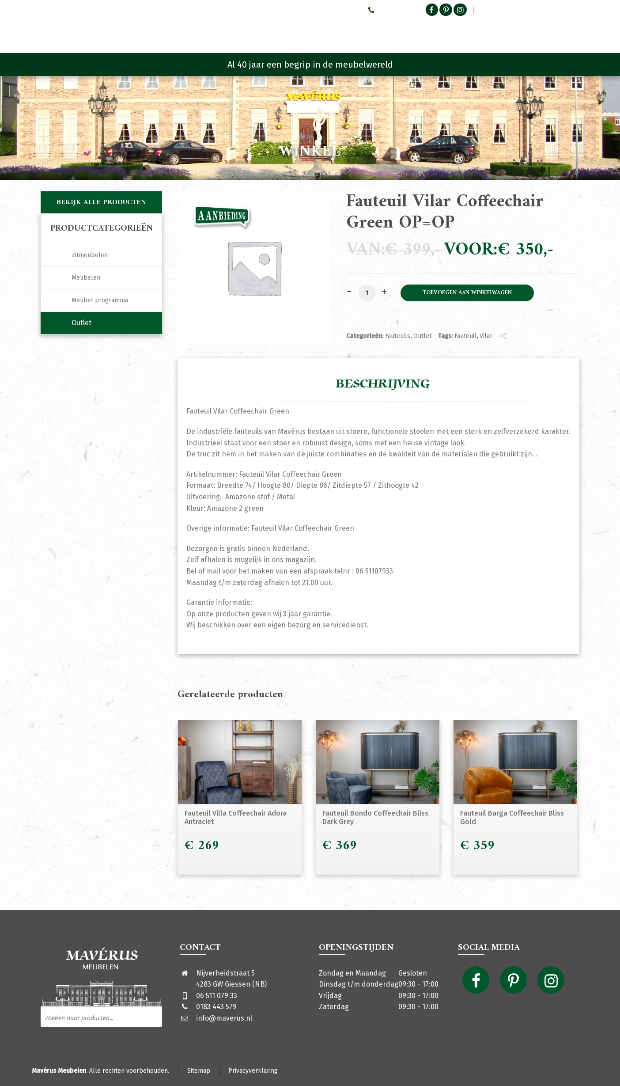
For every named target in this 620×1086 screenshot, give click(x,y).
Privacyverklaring (253, 1071)
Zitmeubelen (90, 255)
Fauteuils (397, 336)
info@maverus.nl (224, 1018)
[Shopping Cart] (573, 31)
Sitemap (198, 1071)
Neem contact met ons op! (323, 10)
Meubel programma (100, 300)
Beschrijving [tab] (383, 383)
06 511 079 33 (216, 995)
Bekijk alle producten (101, 202)
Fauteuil (465, 336)
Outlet (422, 336)
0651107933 (386, 10)
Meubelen (86, 277)
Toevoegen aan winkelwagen (467, 293)
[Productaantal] (367, 293)
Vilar (486, 336)
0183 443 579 (216, 1006)
